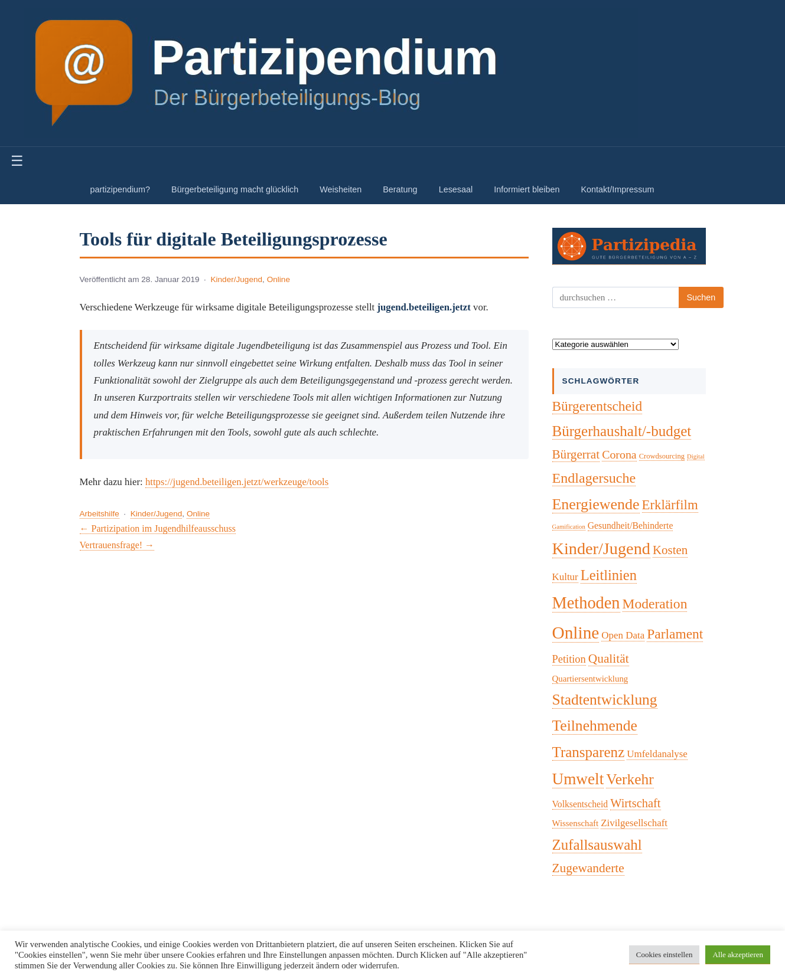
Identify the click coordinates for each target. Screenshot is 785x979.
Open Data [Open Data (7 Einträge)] (622, 635)
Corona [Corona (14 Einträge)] (619, 454)
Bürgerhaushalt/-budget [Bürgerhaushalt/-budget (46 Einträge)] (622, 431)
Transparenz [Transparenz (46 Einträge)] (588, 752)
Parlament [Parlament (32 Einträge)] (675, 633)
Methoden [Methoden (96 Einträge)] (586, 603)
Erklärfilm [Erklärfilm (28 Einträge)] (670, 504)
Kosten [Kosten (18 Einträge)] (670, 550)
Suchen (701, 297)
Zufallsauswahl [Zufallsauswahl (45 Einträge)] (597, 845)
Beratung (400, 189)
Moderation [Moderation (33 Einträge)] (655, 603)
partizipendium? (120, 189)
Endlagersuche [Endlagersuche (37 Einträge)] (594, 478)
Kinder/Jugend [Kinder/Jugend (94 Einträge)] (601, 548)
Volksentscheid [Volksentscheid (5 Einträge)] (580, 804)
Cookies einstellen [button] (664, 954)
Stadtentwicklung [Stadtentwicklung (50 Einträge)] (604, 699)
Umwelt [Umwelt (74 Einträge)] (578, 779)
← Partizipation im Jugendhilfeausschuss (158, 528)
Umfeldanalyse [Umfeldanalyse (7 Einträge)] (657, 753)
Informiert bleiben (526, 189)
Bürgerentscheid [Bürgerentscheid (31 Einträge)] (597, 406)
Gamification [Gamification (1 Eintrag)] (568, 526)
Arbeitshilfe (99, 513)
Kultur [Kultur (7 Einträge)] (565, 576)
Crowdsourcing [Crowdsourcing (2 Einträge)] (662, 456)
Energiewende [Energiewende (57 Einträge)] (596, 504)
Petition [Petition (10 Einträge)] (569, 659)
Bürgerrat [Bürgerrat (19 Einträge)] (576, 454)
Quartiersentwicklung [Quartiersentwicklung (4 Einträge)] (590, 678)
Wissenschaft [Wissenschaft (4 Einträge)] (575, 823)
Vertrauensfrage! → (117, 545)
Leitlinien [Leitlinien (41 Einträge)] (609, 575)
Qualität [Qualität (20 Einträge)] (608, 658)
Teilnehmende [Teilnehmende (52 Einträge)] (594, 725)
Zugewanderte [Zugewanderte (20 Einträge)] (588, 868)
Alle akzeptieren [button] (737, 954)
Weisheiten (340, 189)
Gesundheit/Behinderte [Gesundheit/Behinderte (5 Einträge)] (630, 525)
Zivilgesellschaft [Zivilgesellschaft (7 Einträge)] (634, 823)
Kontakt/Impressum (617, 189)
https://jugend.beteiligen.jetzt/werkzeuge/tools (236, 481)
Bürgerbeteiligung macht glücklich (234, 189)
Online (278, 279)
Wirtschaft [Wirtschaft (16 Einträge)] (635, 803)
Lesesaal (456, 189)
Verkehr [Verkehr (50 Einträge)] (630, 779)
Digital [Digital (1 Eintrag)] (696, 456)
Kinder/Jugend (236, 279)
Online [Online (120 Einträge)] (576, 632)
